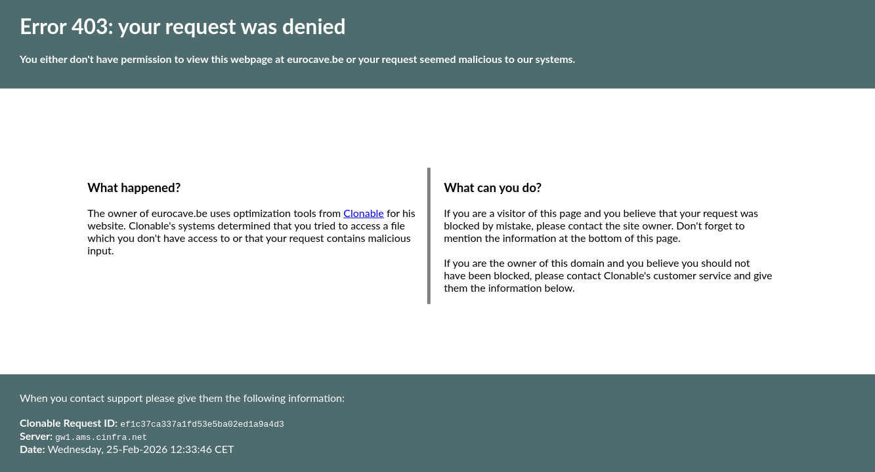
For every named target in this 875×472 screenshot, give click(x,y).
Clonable (363, 212)
